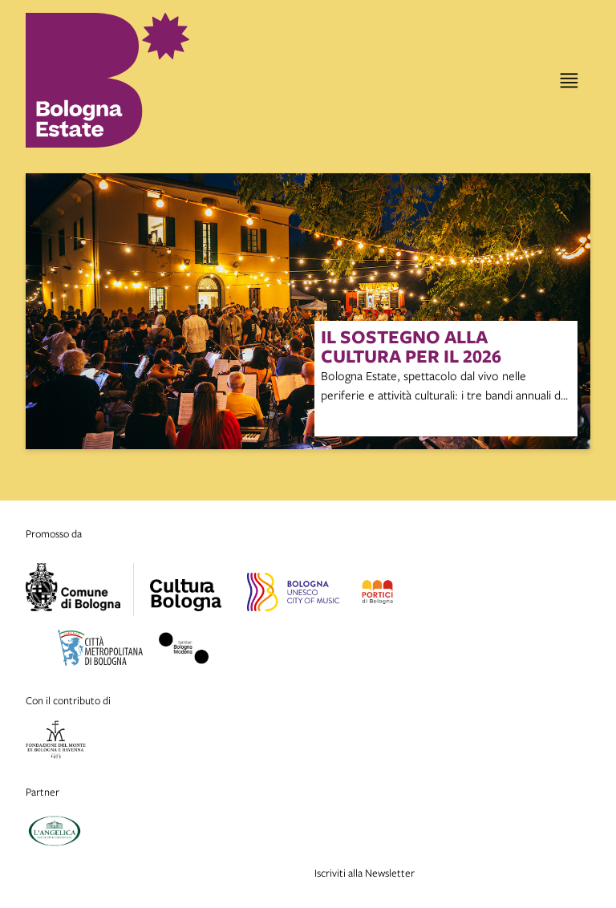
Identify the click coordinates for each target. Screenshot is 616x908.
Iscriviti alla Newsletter (364, 872)
